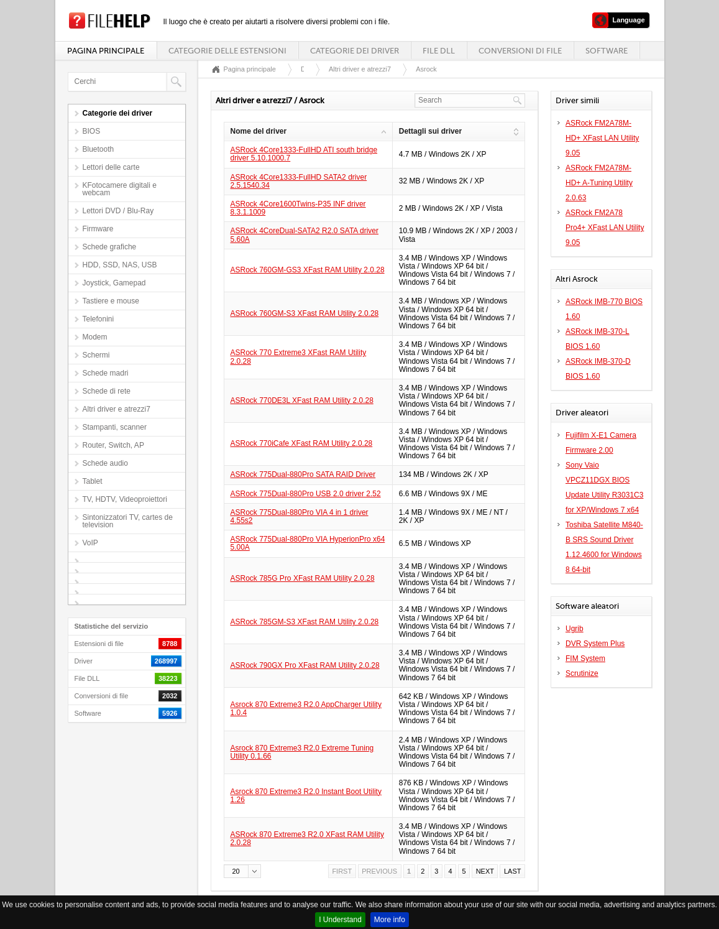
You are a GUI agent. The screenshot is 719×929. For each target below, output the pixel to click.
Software (606, 50)
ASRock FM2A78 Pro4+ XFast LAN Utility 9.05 (605, 227)
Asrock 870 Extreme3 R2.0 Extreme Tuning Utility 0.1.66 (302, 752)
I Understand (340, 919)
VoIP (90, 542)
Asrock (426, 69)
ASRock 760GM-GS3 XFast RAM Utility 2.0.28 (308, 270)
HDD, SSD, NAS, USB (120, 265)
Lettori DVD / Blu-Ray (118, 210)
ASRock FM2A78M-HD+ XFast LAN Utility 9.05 (602, 138)
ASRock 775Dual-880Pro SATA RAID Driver (303, 474)
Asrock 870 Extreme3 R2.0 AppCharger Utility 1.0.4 (306, 708)
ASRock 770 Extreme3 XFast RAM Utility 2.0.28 (299, 356)
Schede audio (105, 463)
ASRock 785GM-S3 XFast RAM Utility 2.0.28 (305, 621)
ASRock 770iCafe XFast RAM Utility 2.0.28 (302, 443)
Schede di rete (107, 391)
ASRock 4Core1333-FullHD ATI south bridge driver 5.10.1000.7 (304, 154)
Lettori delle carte (111, 167)
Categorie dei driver (354, 50)
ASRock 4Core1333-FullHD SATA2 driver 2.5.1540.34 (299, 181)
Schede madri (106, 373)
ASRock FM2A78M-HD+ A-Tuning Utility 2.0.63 (599, 183)
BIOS (92, 131)
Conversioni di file (520, 50)
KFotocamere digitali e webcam (120, 189)
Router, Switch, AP (113, 445)
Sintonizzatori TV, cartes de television (128, 521)
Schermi (96, 355)
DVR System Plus (595, 643)
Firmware (98, 228)
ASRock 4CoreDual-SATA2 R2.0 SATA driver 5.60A (305, 234)
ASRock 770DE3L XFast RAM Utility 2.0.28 (302, 400)
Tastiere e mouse (111, 301)
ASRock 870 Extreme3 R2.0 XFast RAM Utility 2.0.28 (307, 838)
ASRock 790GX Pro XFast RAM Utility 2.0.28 (305, 665)
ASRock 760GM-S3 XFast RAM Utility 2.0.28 (305, 313)
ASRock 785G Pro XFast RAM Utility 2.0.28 (303, 578)
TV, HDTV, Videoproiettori (125, 499)
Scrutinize (582, 673)
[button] (242, 871)
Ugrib (575, 628)
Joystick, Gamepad (114, 283)
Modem (95, 337)
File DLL (439, 50)
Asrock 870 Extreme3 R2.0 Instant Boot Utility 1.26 (306, 795)
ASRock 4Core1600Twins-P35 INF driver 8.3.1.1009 (298, 208)
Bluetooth (98, 149)
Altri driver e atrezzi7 (116, 409)
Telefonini (98, 319)
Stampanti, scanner (115, 427)
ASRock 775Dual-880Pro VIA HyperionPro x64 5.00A (308, 543)
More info (389, 919)
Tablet (93, 481)
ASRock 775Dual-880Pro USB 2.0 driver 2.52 (306, 493)
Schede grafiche (110, 247)
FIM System (585, 658)
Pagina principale (105, 50)
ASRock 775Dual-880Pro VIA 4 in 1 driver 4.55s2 (300, 516)
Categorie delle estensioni (227, 50)
